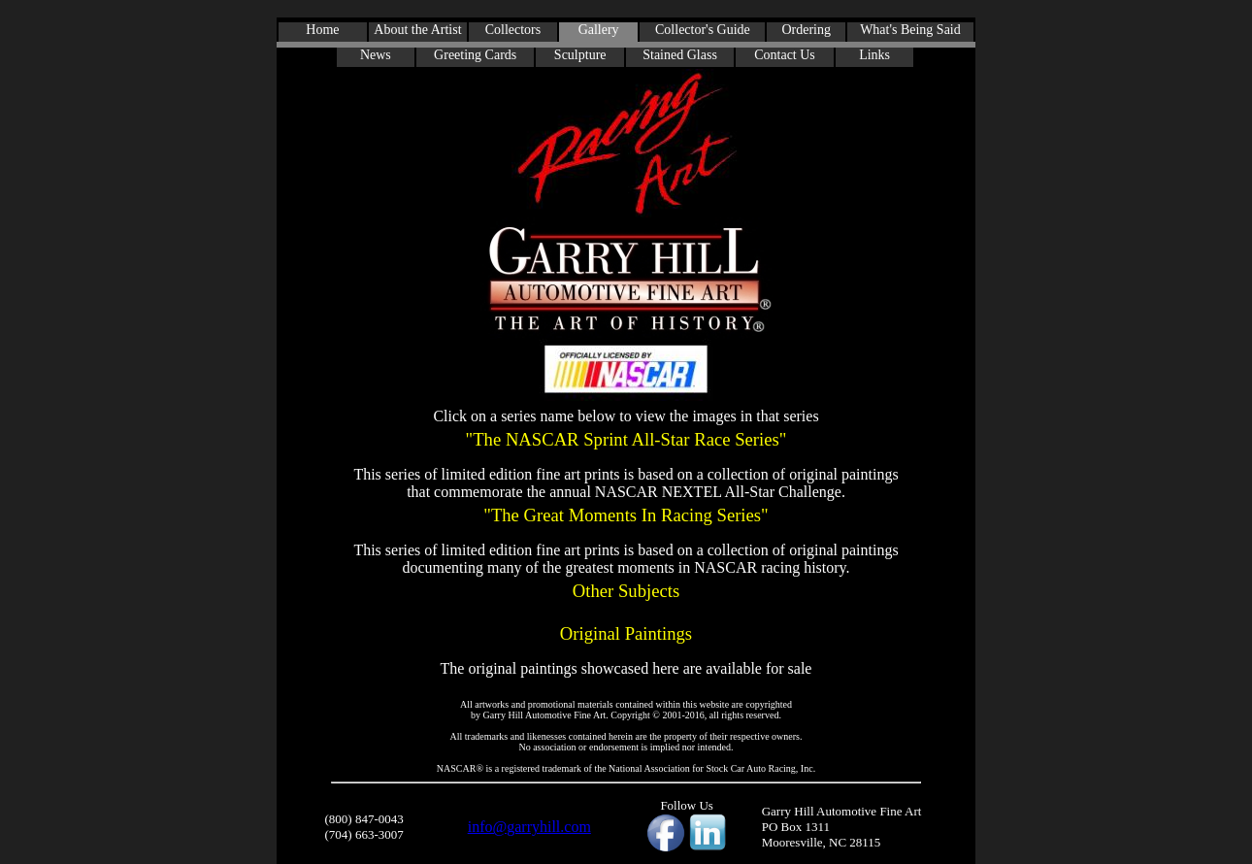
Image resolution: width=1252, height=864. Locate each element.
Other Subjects (625, 591)
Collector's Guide (702, 29)
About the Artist (417, 29)
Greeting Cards (475, 55)
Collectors (513, 29)
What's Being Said (910, 29)
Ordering (806, 29)
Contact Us (784, 55)
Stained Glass (679, 55)
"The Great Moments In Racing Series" (626, 515)
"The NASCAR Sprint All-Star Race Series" (625, 439)
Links (874, 55)
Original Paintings (626, 633)
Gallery (598, 29)
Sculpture (580, 55)
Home (322, 29)
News (375, 55)
